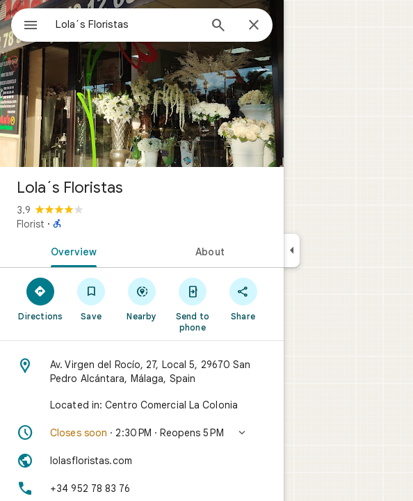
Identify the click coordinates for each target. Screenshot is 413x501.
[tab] (71, 250)
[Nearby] (142, 298)
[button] (142, 433)
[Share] (243, 298)
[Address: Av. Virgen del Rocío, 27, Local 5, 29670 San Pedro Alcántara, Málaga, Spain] (142, 371)
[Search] (218, 26)
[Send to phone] (192, 304)
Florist (30, 224)
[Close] (254, 25)
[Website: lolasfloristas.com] (142, 461)
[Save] (91, 298)
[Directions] (40, 298)
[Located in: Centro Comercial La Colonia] (142, 405)
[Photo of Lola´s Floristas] (142, 83)
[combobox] (127, 24)
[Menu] (30, 26)
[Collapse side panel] (292, 250)
